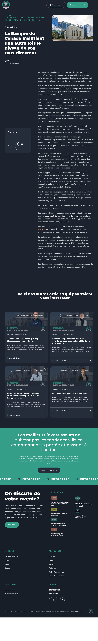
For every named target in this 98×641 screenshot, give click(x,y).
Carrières (8, 564)
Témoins (23, 611)
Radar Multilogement (56, 572)
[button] (92, 5)
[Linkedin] (17, 148)
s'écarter (41, 229)
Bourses (52, 556)
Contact (7, 568)
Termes (17, 611)
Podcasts (52, 568)
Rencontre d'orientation (57, 576)
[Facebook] (17, 144)
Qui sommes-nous (11, 556)
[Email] (22, 144)
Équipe (7, 560)
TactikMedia (78, 611)
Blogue (51, 560)
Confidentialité (8, 611)
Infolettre (52, 564)
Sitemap (30, 611)
